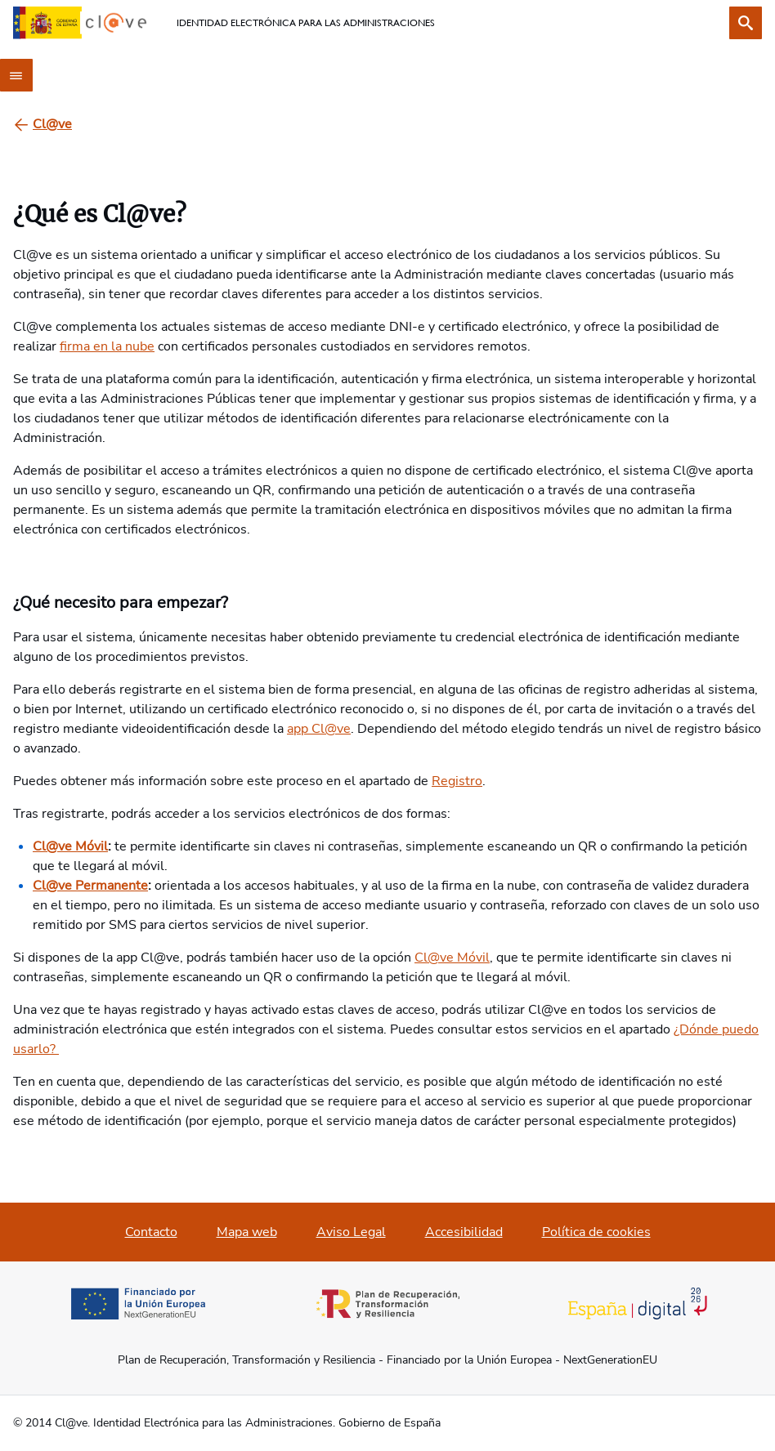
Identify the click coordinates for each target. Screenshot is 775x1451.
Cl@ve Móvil (70, 846)
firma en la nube (107, 346)
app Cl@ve (319, 729)
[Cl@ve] (52, 124)
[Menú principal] (16, 75)
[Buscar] (745, 23)
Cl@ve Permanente (90, 886)
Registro (457, 781)
